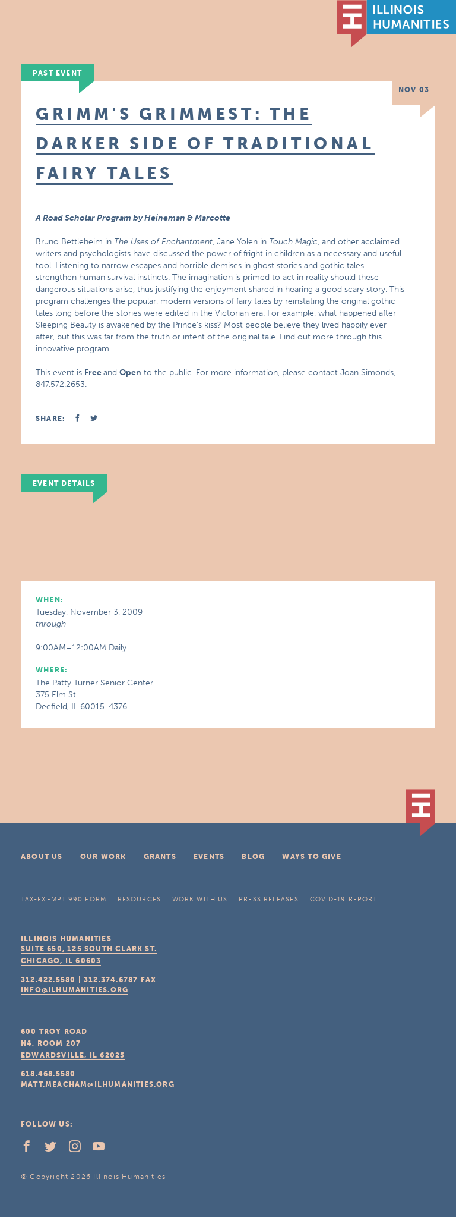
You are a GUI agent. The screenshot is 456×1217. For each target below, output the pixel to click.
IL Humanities (396, 24)
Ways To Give (311, 857)
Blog (253, 857)
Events (209, 857)
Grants (160, 857)
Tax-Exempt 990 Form (63, 899)
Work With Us (199, 899)
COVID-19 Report (344, 899)
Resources (139, 899)
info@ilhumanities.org (74, 990)
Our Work (103, 857)
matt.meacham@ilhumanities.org (98, 1084)
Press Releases (268, 899)
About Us (42, 857)
